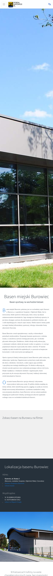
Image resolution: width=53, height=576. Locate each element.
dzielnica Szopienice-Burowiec (14, 483)
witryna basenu (9, 486)
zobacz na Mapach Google (13, 502)
